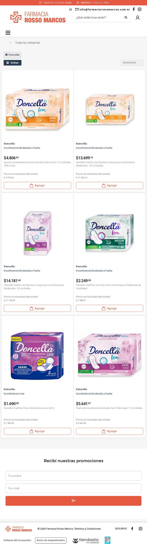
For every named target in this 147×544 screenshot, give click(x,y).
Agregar (37, 185)
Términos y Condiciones (87, 528)
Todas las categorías (27, 42)
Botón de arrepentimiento (51, 540)
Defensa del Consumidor (17, 540)
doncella (12, 54)
